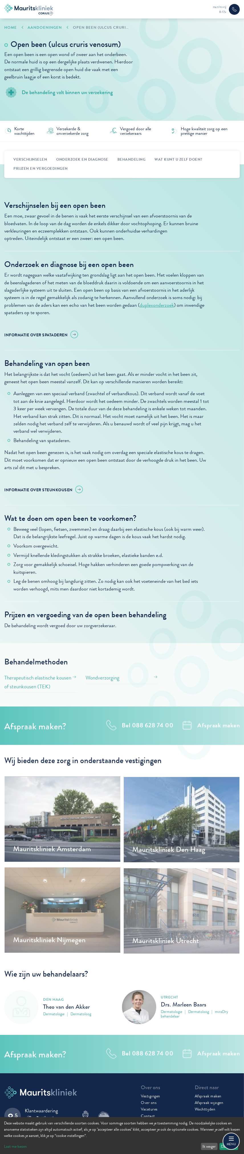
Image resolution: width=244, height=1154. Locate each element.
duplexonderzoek (157, 305)
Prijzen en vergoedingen (40, 168)
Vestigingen (150, 1096)
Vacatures (149, 1109)
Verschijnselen (30, 159)
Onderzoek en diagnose (82, 159)
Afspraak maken (208, 1096)
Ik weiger (209, 1146)
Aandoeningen (45, 27)
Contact (148, 1116)
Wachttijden (205, 1109)
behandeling (131, 159)
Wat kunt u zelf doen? (178, 159)
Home (10, 27)
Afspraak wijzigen (209, 1102)
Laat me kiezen (15, 1146)
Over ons (148, 1102)
